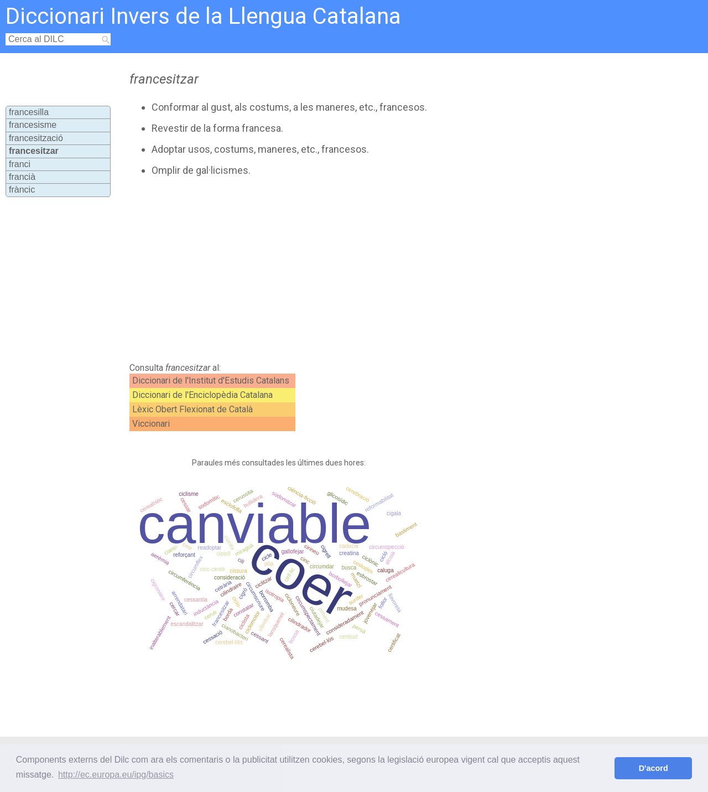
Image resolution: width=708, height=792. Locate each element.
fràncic (22, 189)
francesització (36, 138)
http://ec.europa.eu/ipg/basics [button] (116, 774)
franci (19, 164)
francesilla (29, 112)
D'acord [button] (653, 768)
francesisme (32, 125)
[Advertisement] (327, 269)
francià (22, 177)
